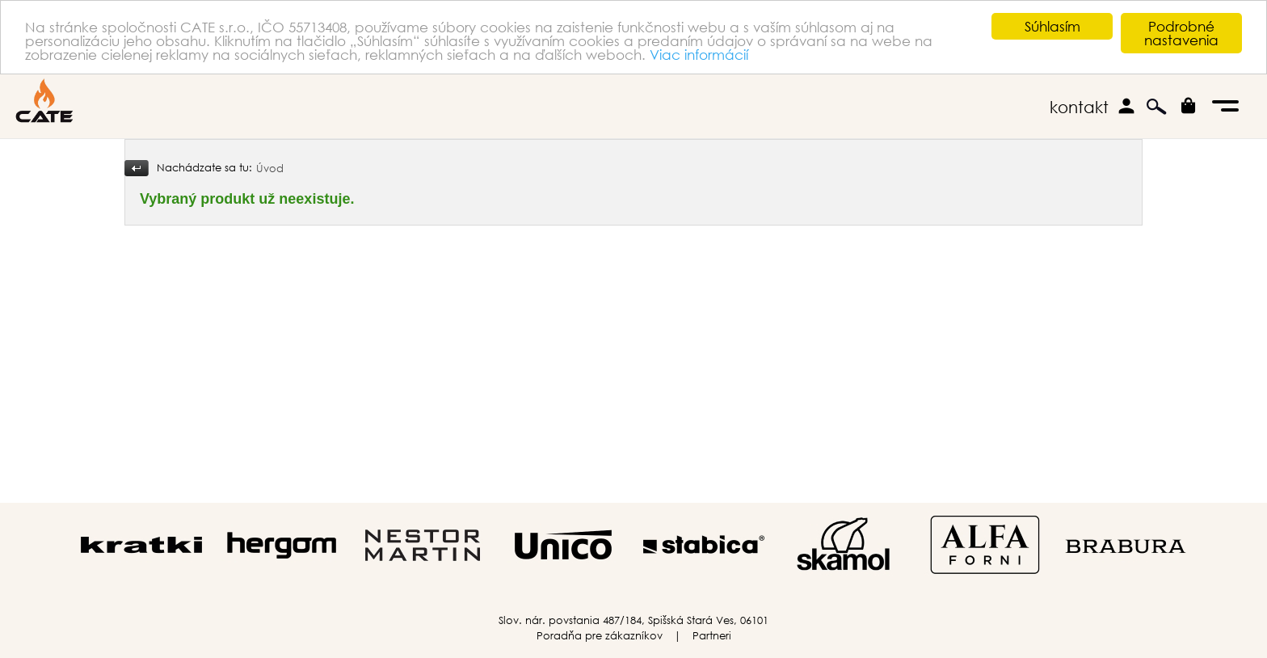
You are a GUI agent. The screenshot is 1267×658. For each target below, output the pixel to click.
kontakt (1079, 107)
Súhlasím (1052, 26)
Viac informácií (699, 53)
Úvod (270, 168)
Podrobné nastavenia (1181, 33)
